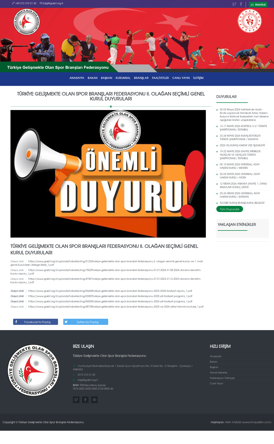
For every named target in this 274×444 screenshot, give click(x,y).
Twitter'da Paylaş (80, 322)
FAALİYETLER (160, 78)
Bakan (214, 361)
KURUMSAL (123, 78)
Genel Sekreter (218, 372)
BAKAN (93, 78)
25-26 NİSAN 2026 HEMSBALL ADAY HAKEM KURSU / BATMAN (240, 194)
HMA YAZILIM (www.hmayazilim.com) (248, 422)
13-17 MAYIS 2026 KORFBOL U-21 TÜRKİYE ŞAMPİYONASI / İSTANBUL (243, 127)
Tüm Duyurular (229, 209)
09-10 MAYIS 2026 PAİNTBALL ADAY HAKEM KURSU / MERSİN (240, 166)
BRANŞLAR (141, 78)
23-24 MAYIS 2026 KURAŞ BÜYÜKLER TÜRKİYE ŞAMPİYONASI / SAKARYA (240, 137)
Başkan (214, 367)
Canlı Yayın (216, 383)
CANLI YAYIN (181, 78)
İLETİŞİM (198, 78)
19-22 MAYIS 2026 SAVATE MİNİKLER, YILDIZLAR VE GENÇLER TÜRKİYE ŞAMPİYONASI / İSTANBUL (240, 154)
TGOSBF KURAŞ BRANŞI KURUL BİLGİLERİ (242, 203)
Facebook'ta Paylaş (32, 322)
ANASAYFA (77, 78)
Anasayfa (215, 356)
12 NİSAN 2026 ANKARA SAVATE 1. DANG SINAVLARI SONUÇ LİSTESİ (243, 185)
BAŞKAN (106, 78)
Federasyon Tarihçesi (222, 378)
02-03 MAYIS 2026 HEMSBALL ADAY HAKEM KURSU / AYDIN (240, 175)
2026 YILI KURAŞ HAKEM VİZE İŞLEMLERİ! (242, 145)
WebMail (258, 4)
